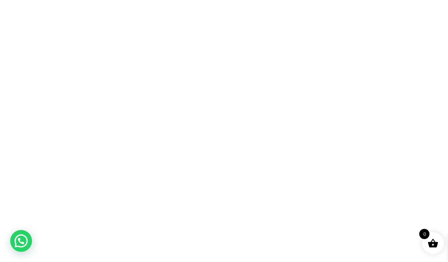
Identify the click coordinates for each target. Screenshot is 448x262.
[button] (21, 241)
